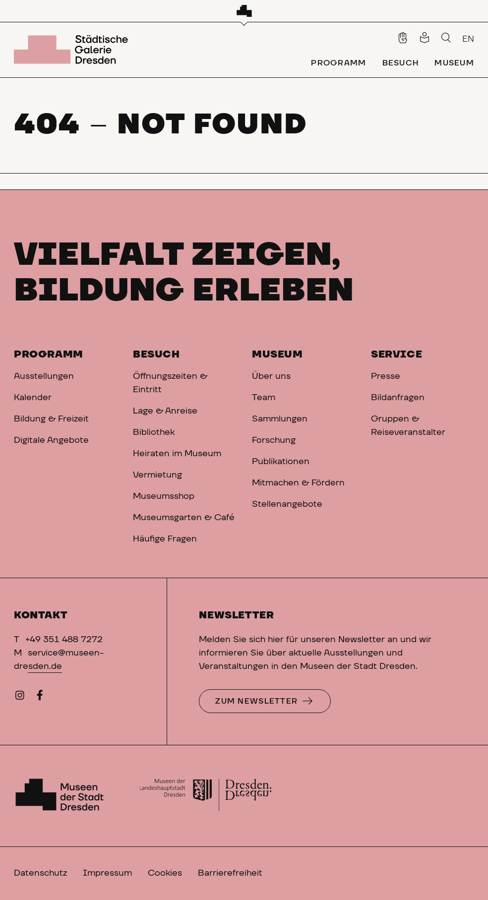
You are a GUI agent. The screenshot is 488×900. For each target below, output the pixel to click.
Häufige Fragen (165, 539)
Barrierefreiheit (230, 873)
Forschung (274, 440)
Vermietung (157, 475)
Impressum (107, 873)
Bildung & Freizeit (51, 419)
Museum (277, 355)
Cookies (165, 873)
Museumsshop (163, 496)
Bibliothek (154, 432)
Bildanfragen (398, 397)
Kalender (33, 397)
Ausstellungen (44, 376)
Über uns (271, 376)
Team (263, 397)
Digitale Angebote (51, 440)
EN (468, 39)
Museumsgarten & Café (184, 517)
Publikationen (280, 461)
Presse (385, 376)
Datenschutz (40, 873)
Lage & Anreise (165, 411)
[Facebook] (40, 698)
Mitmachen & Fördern (298, 483)
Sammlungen (279, 419)
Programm (48, 355)
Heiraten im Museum (177, 453)
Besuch (156, 355)
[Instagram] (20, 698)
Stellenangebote (287, 504)
